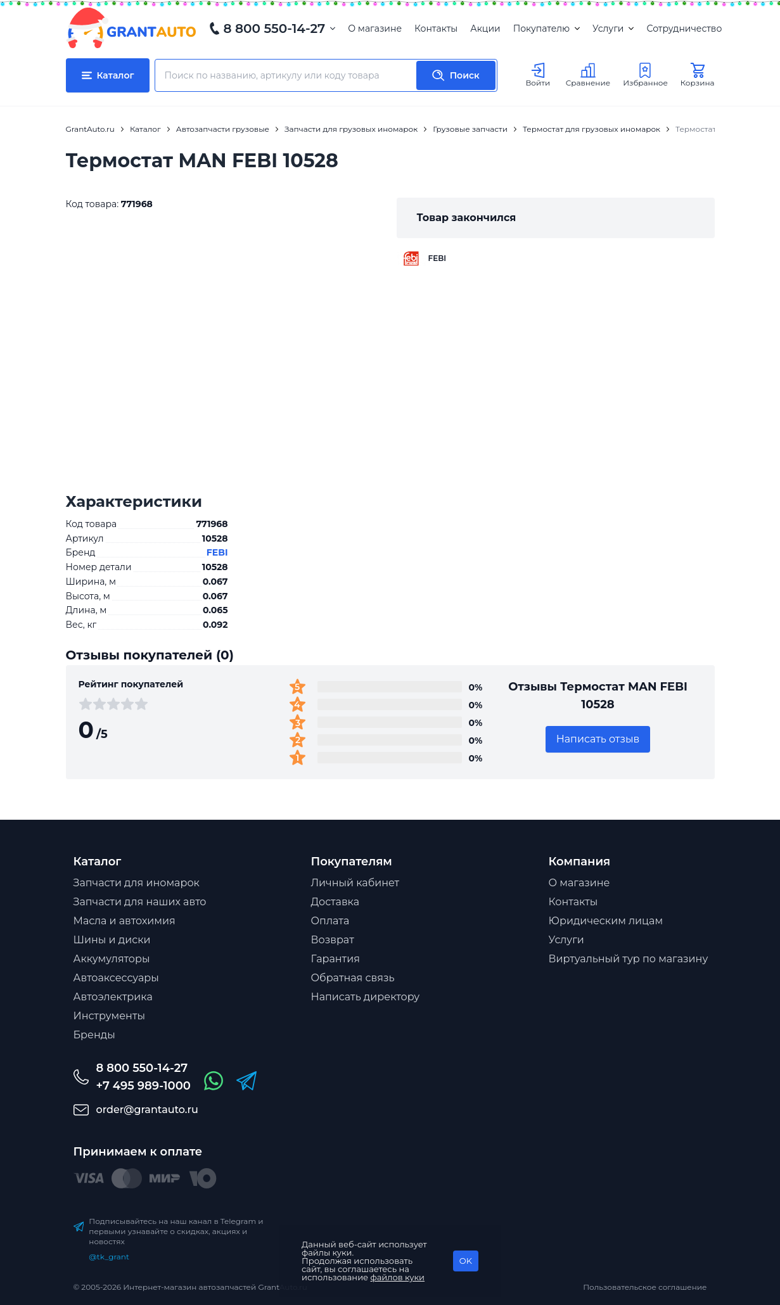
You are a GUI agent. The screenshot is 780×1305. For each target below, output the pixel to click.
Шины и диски (112, 940)
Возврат (332, 940)
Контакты (435, 28)
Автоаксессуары (116, 978)
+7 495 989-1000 (143, 1086)
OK (465, 1261)
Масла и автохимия (125, 921)
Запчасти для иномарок (137, 883)
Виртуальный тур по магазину (628, 959)
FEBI (217, 552)
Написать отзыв (598, 739)
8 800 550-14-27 (275, 28)
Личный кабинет (355, 883)
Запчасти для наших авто (140, 902)
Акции (485, 28)
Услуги (613, 28)
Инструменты (110, 1016)
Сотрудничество (684, 28)
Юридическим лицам (606, 921)
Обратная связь (353, 978)
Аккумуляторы (112, 959)
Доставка (335, 902)
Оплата (330, 921)
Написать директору (365, 997)
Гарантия (335, 959)
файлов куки (398, 1277)
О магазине (375, 28)
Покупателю (546, 28)
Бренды (94, 1035)
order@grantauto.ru (147, 1110)
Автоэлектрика (113, 997)
